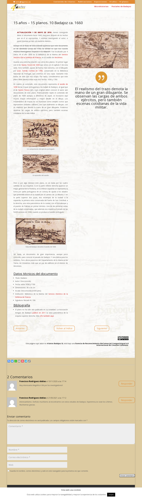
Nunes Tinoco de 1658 (30, 65)
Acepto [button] (111, 494)
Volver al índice (64, 328)
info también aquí (47, 316)
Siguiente (102, 328)
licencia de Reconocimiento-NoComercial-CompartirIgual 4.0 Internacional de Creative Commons (102, 344)
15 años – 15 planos (119, 2)
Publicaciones (85, 2)
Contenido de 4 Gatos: (65, 2)
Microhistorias (101, 7)
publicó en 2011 (39, 313)
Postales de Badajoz (121, 7)
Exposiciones (100, 2)
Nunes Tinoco (24, 90)
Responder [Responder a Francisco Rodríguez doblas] (126, 383)
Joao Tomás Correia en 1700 (30, 71)
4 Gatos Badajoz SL (55, 343)
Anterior (20, 328)
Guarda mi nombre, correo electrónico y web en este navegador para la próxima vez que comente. (49, 471)
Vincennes (58, 57)
